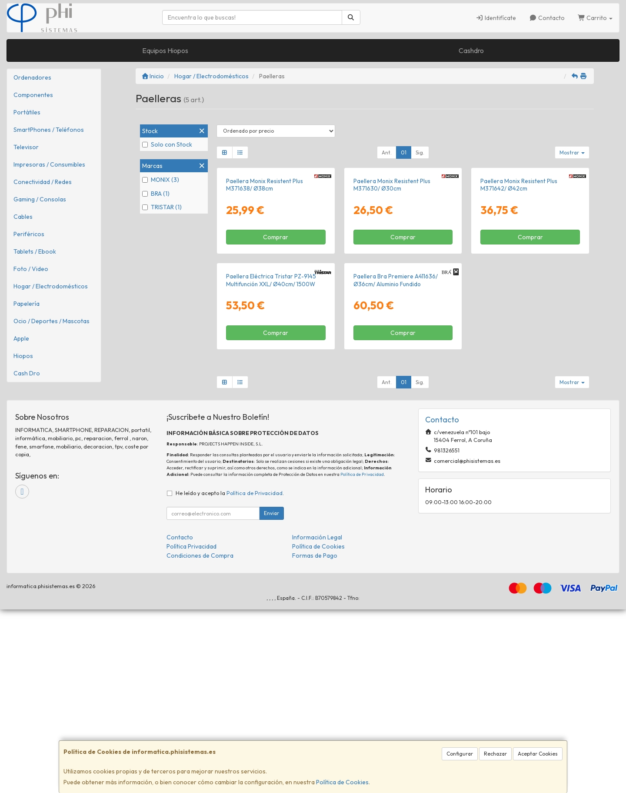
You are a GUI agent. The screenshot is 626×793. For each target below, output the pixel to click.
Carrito (595, 18)
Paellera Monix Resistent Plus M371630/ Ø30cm (391, 276)
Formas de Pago (314, 739)
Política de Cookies (342, 782)
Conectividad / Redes (42, 182)
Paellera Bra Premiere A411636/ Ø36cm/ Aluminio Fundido (395, 464)
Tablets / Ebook (34, 251)
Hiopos (23, 356)
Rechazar (495, 753)
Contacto (547, 18)
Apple (21, 338)
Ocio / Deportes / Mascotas (51, 321)
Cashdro (471, 50)
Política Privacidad (191, 730)
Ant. (387, 152)
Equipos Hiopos (165, 50)
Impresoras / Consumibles (49, 164)
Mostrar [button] (572, 152)
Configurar (459, 753)
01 (403, 152)
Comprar (275, 329)
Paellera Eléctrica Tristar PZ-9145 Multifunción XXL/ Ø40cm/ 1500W (271, 464)
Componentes (33, 95)
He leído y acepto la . (230, 676)
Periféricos (28, 234)
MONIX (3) (160, 180)
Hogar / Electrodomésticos (50, 286)
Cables (23, 217)
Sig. (420, 152)
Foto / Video (30, 269)
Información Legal (317, 721)
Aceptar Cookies (538, 753)
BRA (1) (156, 193)
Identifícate (496, 18)
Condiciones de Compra (199, 739)
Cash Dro (26, 373)
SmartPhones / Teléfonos (48, 130)
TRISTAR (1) (162, 207)
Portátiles (26, 112)
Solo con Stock (167, 144)
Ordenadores (32, 77)
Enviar (271, 696)
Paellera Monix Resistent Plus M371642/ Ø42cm (518, 276)
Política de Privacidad (362, 657)
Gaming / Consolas (39, 199)
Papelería (26, 304)
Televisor (26, 147)
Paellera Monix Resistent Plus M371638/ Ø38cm (264, 276)
